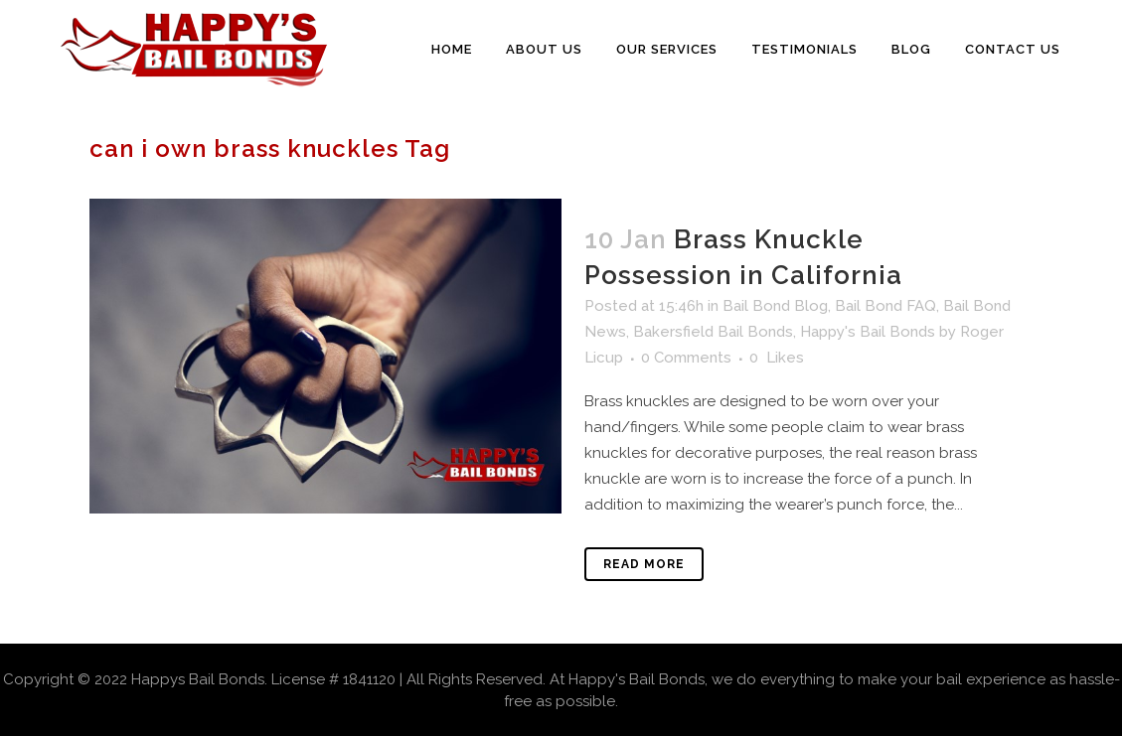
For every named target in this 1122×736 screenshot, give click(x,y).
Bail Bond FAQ (885, 306)
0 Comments (686, 358)
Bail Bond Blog (775, 306)
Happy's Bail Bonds (867, 332)
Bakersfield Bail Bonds (713, 332)
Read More (644, 564)
